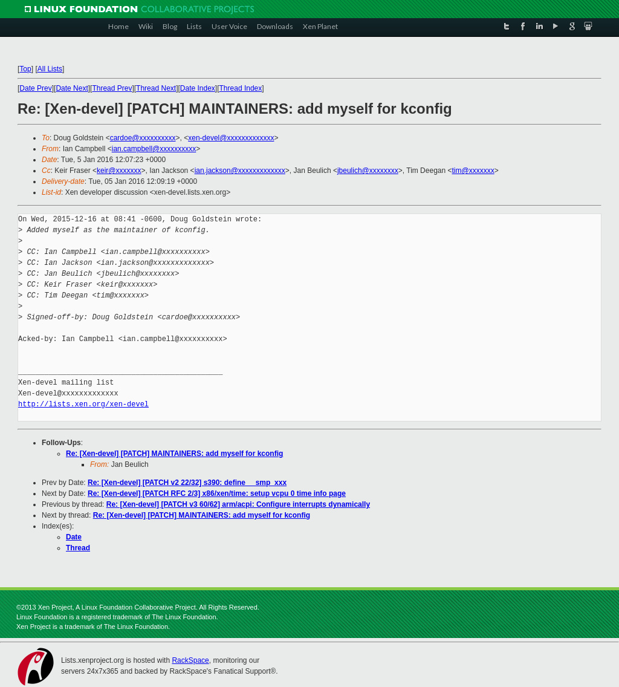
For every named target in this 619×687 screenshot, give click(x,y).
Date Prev (35, 88)
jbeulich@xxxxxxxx (367, 170)
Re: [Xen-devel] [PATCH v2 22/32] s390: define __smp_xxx (187, 482)
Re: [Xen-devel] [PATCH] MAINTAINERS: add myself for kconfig (174, 453)
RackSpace (190, 660)
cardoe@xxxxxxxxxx (143, 138)
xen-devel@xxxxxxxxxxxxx (231, 138)
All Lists (49, 69)
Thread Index (240, 88)
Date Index (197, 88)
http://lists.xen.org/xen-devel (83, 404)
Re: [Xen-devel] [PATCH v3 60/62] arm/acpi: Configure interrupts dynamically (238, 504)
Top (25, 69)
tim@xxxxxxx (473, 170)
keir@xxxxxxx (119, 170)
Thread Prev (112, 88)
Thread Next (156, 88)
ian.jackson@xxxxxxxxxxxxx (240, 170)
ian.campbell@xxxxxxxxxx (154, 149)
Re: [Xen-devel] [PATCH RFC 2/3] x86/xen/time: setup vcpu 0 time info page (217, 493)
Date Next (72, 88)
